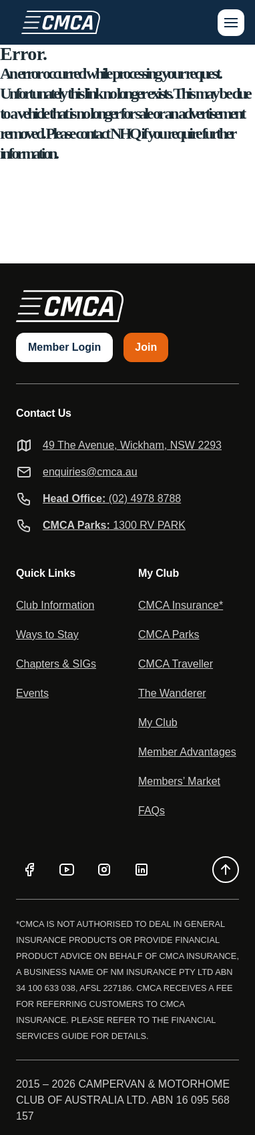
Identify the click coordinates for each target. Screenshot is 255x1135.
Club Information (55, 605)
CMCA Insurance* (180, 605)
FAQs (151, 810)
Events (32, 693)
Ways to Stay (47, 634)
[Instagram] (104, 869)
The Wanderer (172, 693)
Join (146, 347)
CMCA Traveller (175, 664)
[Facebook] (29, 869)
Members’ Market (179, 781)
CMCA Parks (169, 634)
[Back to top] (225, 869)
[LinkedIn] (141, 869)
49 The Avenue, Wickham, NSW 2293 (132, 445)
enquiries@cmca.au (90, 471)
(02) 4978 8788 (112, 498)
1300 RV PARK (114, 525)
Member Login (64, 347)
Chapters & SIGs (56, 664)
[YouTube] (66, 869)
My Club (158, 722)
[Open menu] (231, 22)
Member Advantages (187, 752)
